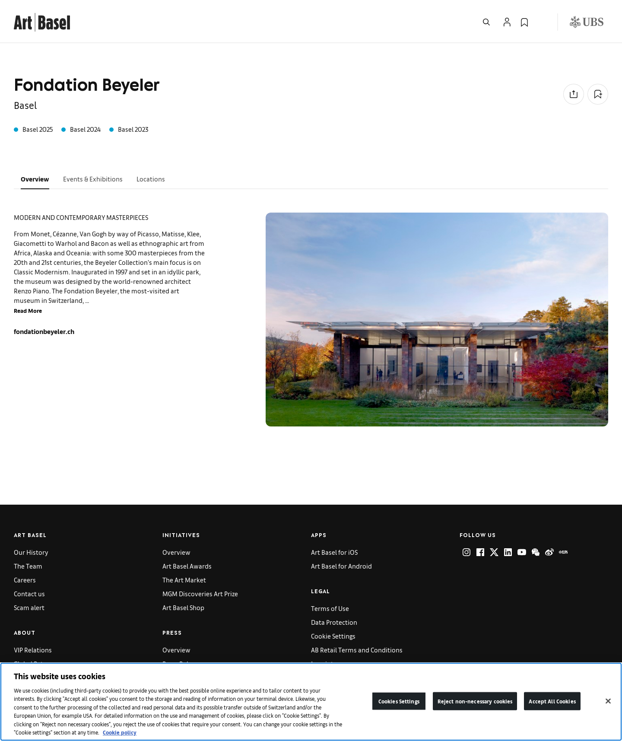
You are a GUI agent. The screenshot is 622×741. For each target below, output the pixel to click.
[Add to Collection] (597, 94)
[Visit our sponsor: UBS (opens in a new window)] (586, 22)
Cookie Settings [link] (333, 636)
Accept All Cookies (552, 701)
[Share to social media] (573, 94)
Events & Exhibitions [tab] (93, 179)
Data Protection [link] (334, 622)
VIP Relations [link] (33, 650)
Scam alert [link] (29, 607)
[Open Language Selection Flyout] (541, 22)
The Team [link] (28, 566)
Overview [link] (176, 552)
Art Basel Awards (187, 566)
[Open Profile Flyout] (507, 22)
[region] (311, 701)
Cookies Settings (398, 701)
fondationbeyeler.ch (44, 331)
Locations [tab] (150, 179)
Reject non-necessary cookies (475, 701)
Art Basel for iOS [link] (334, 552)
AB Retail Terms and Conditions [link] (357, 650)
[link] (42, 21)
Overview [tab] (35, 179)
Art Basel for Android (341, 566)
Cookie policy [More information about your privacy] (119, 732)
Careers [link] (25, 580)
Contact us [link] (29, 593)
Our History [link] (31, 552)
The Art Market (184, 580)
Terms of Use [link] (330, 608)
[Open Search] (486, 22)
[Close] (608, 700)
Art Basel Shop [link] (183, 607)
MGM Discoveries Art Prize (200, 593)
